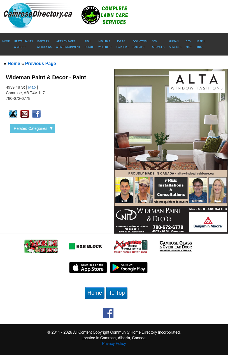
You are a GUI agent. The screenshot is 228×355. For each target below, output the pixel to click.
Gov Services (158, 44)
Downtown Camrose (140, 44)
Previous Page (40, 63)
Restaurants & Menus (23, 44)
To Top (117, 293)
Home (6, 41)
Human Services (175, 44)
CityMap (188, 44)
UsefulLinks (201, 44)
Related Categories (33, 128)
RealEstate (89, 44)
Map (32, 87)
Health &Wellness (105, 44)
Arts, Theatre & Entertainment (68, 44)
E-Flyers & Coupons (44, 44)
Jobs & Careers (122, 44)
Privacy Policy (114, 344)
